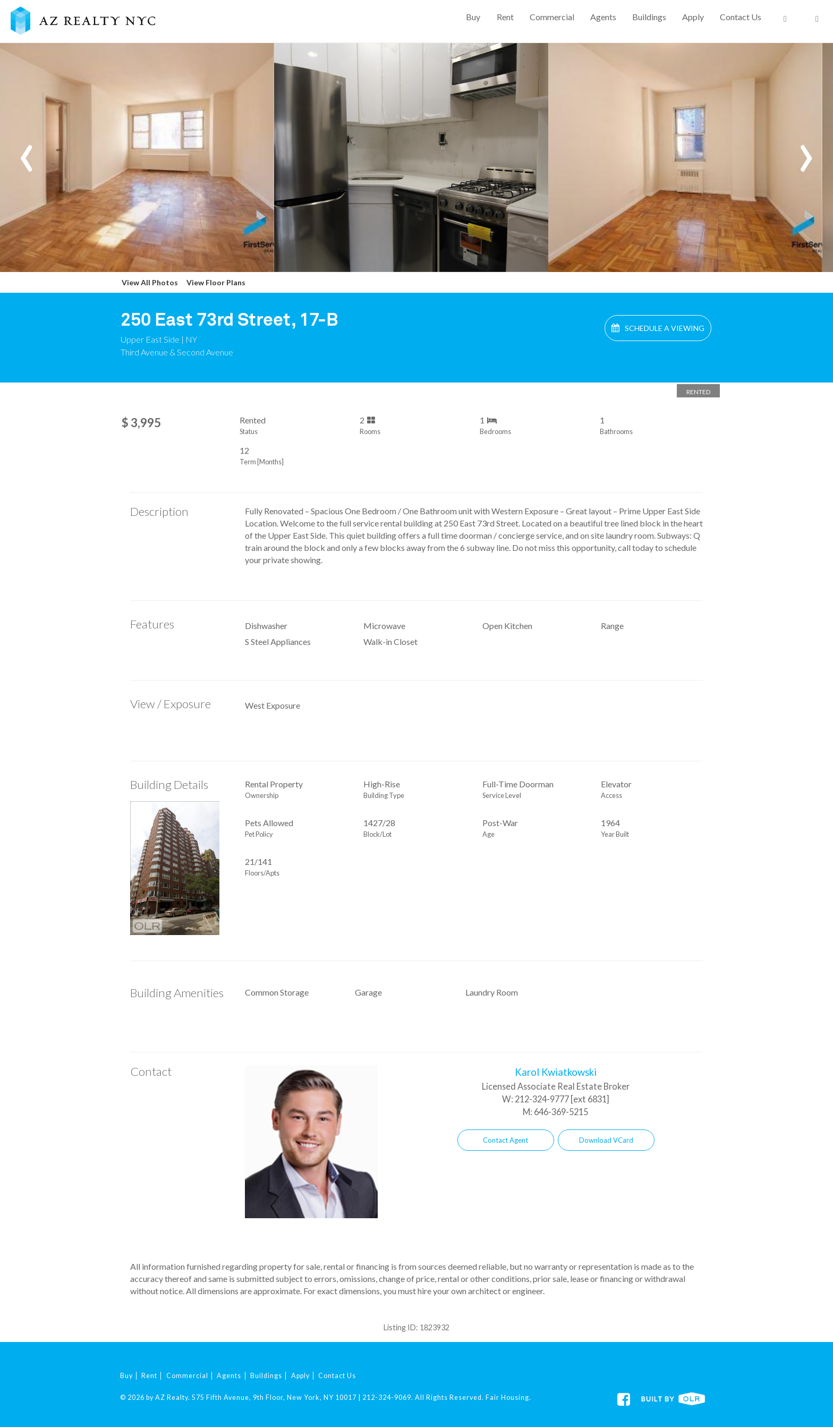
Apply (693, 17)
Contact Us (740, 17)
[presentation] (27, 150)
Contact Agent (505, 1140)
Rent (505, 17)
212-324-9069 (386, 1397)
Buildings (649, 17)
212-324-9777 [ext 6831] (562, 1099)
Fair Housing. (508, 1397)
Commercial (552, 17)
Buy (473, 17)
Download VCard (606, 1140)
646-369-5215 (561, 1112)
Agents (603, 17)
